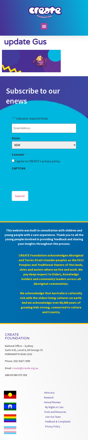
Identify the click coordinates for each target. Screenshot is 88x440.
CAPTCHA (18, 168)
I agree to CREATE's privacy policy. (37, 161)
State (16, 138)
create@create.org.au (25, 368)
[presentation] (41, 179)
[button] (44, 26)
